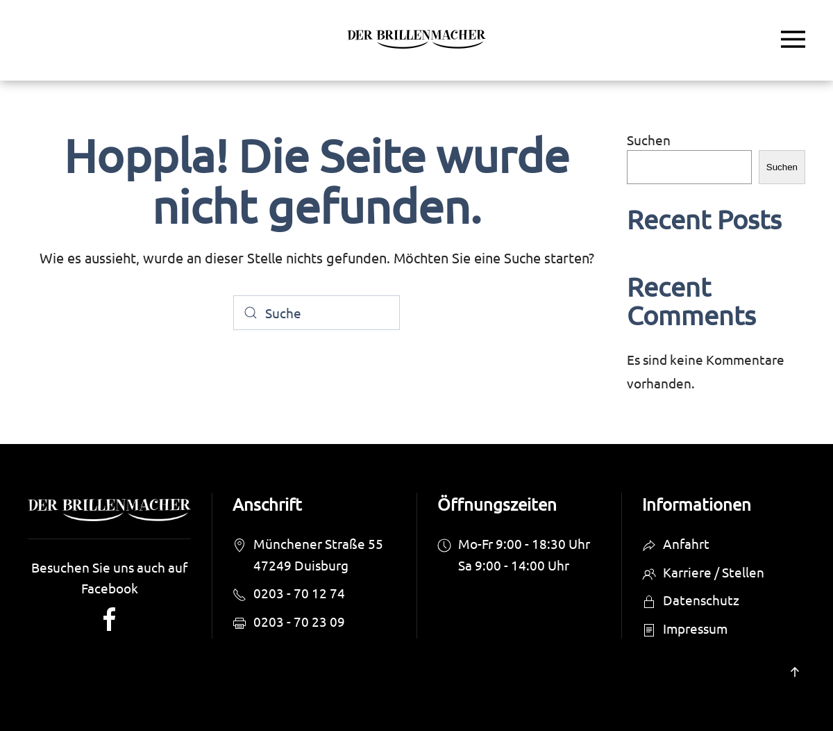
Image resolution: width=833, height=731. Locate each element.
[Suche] (316, 312)
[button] (793, 39)
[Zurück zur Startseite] (416, 39)
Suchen (649, 139)
